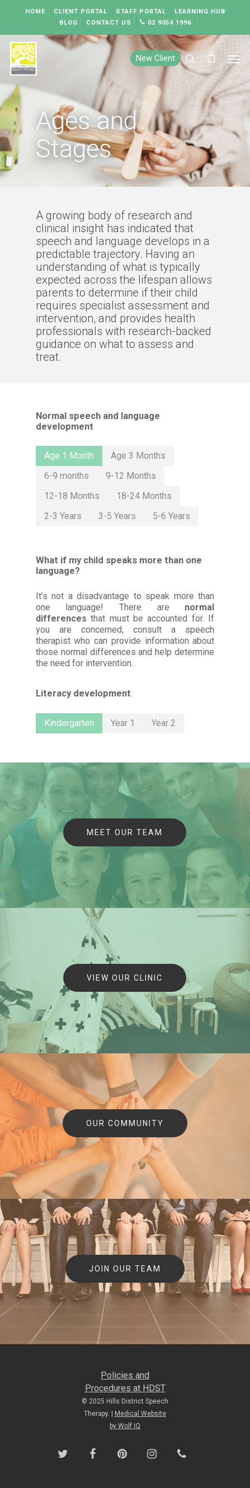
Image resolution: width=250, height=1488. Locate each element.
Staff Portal (141, 11)
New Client (155, 58)
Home (35, 11)
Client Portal (80, 11)
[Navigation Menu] (234, 58)
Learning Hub (199, 11)
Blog (68, 22)
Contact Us (108, 22)
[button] (69, 456)
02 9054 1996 (165, 22)
